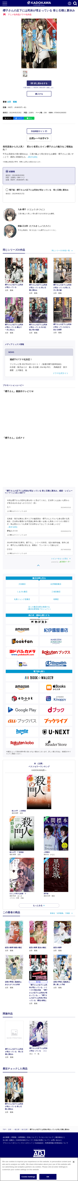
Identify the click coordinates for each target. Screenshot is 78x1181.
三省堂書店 (56, 592)
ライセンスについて (46, 1137)
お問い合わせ (56, 1140)
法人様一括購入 (8, 1140)
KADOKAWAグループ (24, 1140)
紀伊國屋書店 (56, 584)
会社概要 (6, 1137)
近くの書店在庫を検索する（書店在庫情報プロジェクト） (39, 608)
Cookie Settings (28, 1177)
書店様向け (59, 1137)
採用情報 (21, 1137)
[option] (15, 1040)
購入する (39, 94)
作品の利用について (41, 1140)
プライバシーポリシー (11, 1143)
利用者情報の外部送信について (56, 1143)
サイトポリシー (27, 1143)
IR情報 (13, 1137)
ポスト (9, 118)
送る (30, 118)
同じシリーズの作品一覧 (61, 250)
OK (47, 1177)
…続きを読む (32, 157)
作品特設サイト (39, 131)
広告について (32, 1137)
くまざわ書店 (22, 592)
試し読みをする (39, 83)
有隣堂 (56, 599)
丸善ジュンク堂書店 (22, 599)
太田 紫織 (12, 102)
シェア (19, 118)
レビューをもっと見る (59, 559)
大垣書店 (22, 584)
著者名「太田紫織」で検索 (60, 913)
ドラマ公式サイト (60, 373)
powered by (60, 562)
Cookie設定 (39, 1143)
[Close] (74, 1162)
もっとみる (37, 905)
